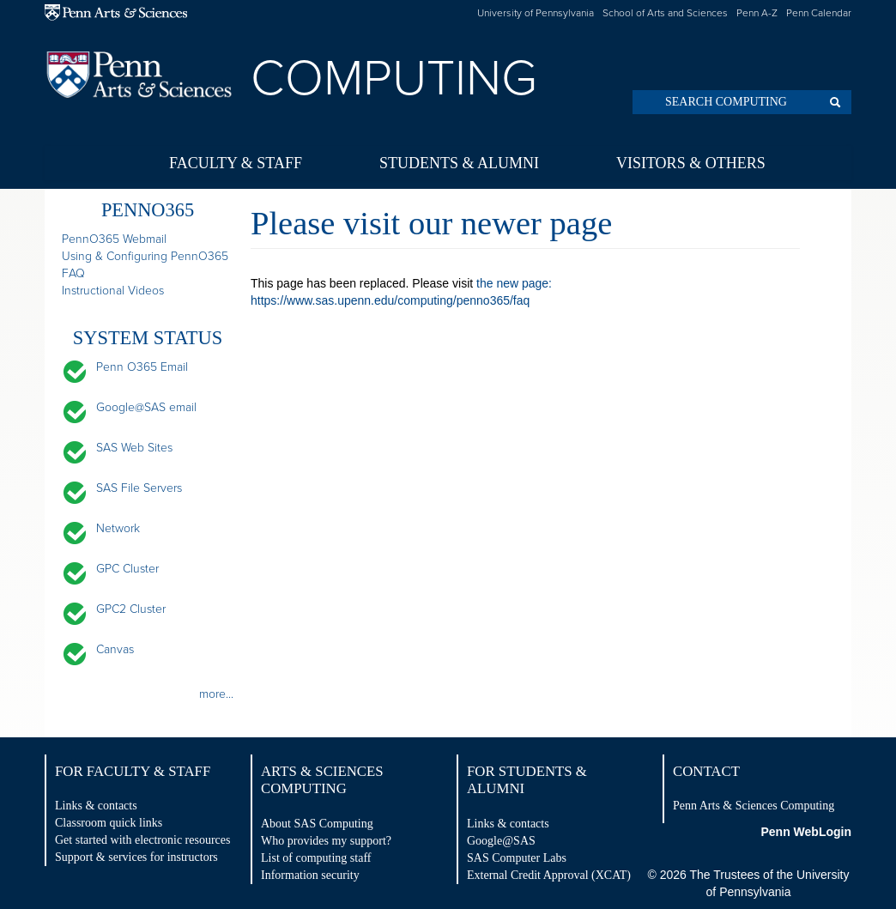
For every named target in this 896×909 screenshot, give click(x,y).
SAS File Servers (139, 488)
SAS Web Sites (134, 447)
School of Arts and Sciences (665, 13)
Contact (706, 771)
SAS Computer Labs (516, 857)
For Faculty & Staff (132, 771)
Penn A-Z (757, 13)
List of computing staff (316, 857)
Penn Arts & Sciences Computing (753, 805)
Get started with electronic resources (142, 839)
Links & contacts (96, 805)
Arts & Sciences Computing (322, 780)
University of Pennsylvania (535, 13)
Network (118, 528)
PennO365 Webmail (114, 239)
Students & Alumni (459, 163)
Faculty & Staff (235, 163)
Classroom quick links (108, 822)
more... (216, 694)
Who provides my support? (326, 840)
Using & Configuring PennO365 (145, 256)
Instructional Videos (113, 290)
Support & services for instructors (136, 857)
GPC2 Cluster (131, 609)
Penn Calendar (818, 13)
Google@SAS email (146, 407)
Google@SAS (501, 840)
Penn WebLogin (805, 832)
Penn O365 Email (142, 367)
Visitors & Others (691, 163)
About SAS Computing (317, 823)
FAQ (73, 273)
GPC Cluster (127, 568)
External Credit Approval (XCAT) (549, 875)
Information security (310, 875)
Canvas (115, 649)
